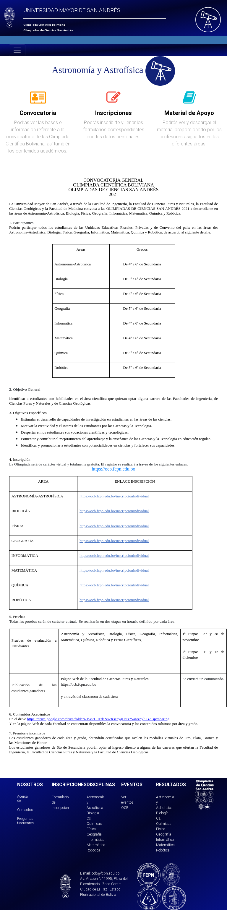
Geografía (94, 834)
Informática (95, 839)
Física (91, 829)
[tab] (38, 101)
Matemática (96, 845)
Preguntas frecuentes (25, 820)
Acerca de (22, 798)
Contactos (25, 809)
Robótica (93, 850)
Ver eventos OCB (127, 802)
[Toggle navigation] (17, 50)
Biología (93, 813)
